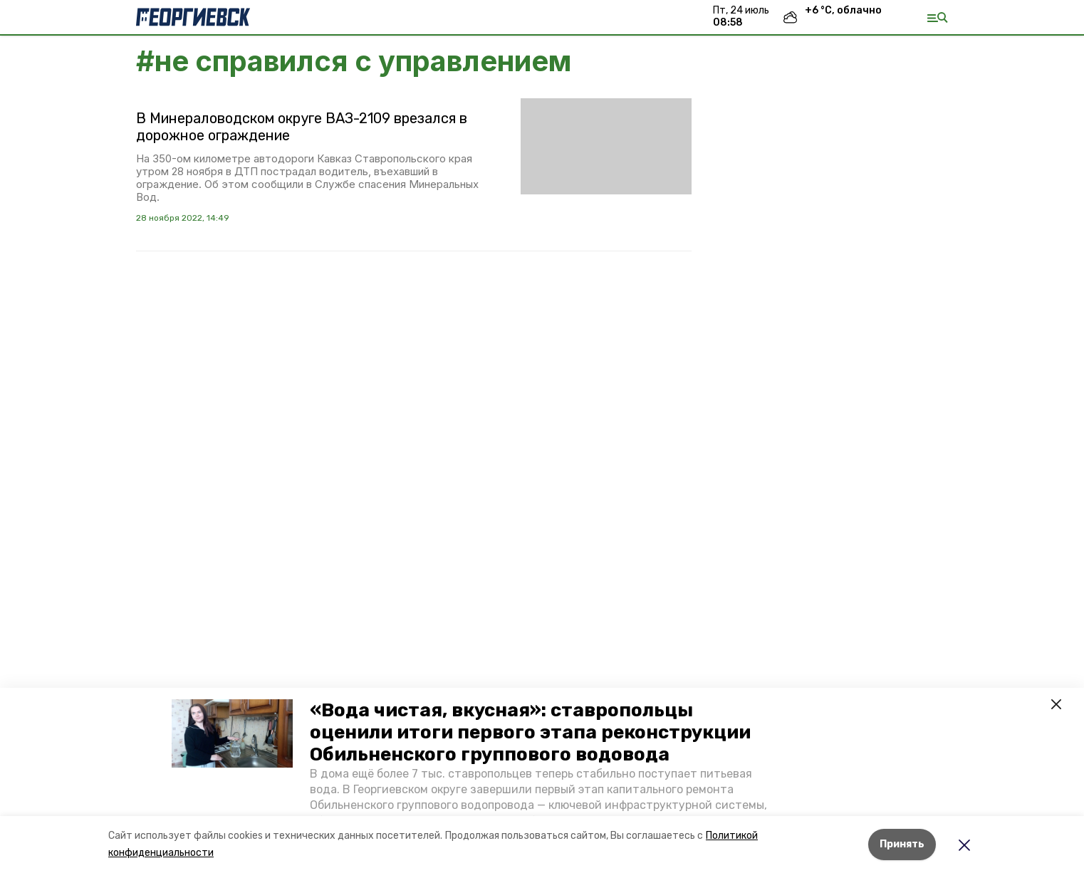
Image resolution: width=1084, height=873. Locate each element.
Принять (902, 844)
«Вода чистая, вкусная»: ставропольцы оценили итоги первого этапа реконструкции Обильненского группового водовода (530, 732)
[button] (232, 733)
